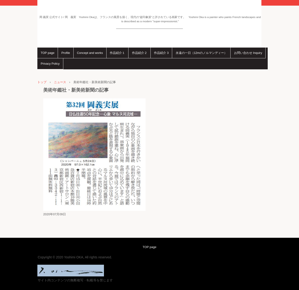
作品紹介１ (117, 53)
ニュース (60, 82)
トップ (41, 82)
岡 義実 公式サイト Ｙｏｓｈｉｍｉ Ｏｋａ (149, 24)
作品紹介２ (139, 53)
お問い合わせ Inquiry (248, 53)
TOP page (47, 53)
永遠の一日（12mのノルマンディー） (201, 53)
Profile (65, 53)
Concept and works (90, 53)
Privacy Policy (50, 63)
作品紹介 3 (161, 53)
